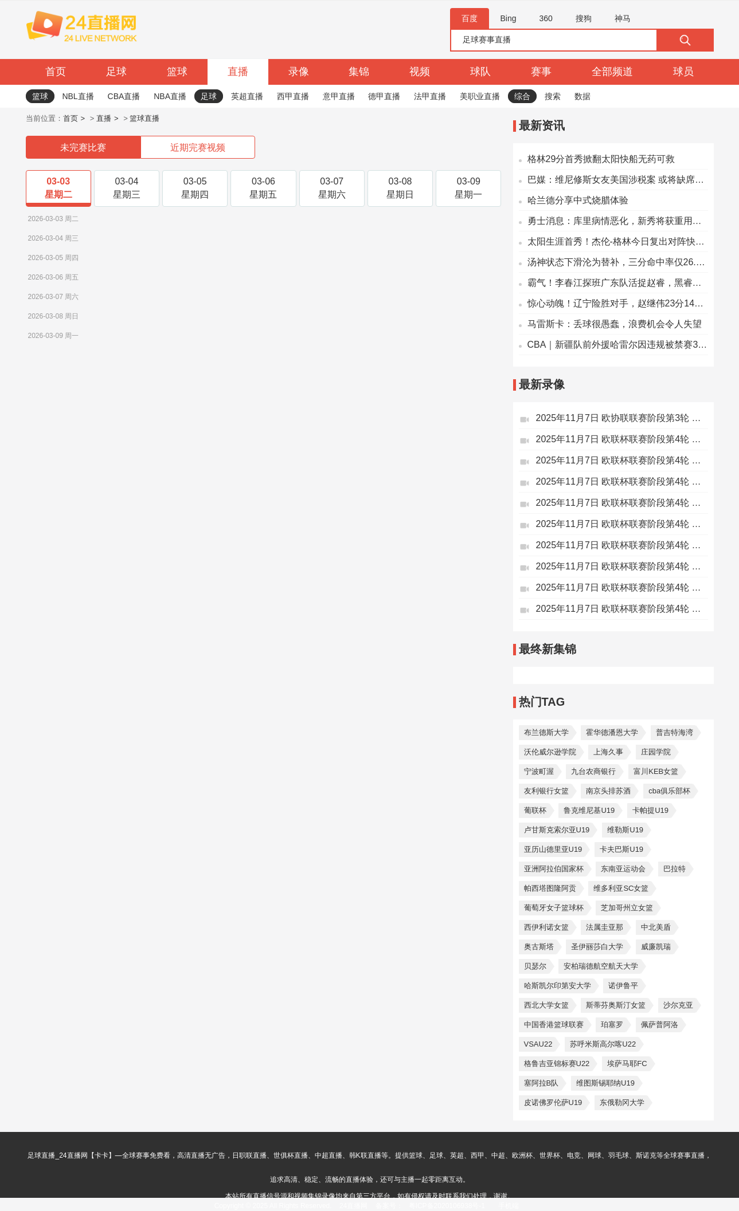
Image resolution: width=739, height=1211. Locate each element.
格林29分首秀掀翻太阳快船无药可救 (601, 159)
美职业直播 (480, 96)
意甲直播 (339, 96)
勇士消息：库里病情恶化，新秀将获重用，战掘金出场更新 (617, 221)
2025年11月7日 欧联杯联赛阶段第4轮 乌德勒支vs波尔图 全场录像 (622, 587)
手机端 (508, 1206)
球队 (480, 71)
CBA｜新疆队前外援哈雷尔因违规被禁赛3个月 (617, 344)
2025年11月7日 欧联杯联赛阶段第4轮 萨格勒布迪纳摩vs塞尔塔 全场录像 (622, 503)
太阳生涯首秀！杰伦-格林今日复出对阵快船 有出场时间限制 (617, 241)
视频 (419, 71)
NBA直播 (170, 96)
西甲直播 (293, 96)
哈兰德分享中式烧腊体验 (577, 200)
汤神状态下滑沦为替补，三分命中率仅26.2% (617, 262)
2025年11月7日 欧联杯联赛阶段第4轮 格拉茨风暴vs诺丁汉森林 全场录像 (622, 481)
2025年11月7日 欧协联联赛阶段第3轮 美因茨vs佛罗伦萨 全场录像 (622, 418)
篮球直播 (144, 118)
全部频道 (612, 71)
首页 (55, 71)
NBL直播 (77, 96)
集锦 (359, 71)
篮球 (177, 71)
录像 (298, 71)
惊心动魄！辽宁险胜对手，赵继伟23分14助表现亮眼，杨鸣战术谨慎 (617, 303)
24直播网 (353, 1206)
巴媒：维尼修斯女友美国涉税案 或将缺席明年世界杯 (617, 179)
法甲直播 (430, 96)
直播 (238, 71)
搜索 (553, 96)
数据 (582, 96)
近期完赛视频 (197, 147)
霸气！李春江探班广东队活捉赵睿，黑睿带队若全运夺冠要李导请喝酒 (617, 283)
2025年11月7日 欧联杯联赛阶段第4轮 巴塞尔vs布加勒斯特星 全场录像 (622, 524)
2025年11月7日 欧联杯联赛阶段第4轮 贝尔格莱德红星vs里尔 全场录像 (622, 439)
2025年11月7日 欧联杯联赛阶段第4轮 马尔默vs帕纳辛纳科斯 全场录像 (622, 609)
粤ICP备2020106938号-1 (447, 1206)
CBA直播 (124, 96)
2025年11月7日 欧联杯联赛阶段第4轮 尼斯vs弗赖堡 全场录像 (622, 460)
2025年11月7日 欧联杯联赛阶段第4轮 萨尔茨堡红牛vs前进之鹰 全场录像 (622, 545)
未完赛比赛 (83, 147)
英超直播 (247, 96)
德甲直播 (384, 96)
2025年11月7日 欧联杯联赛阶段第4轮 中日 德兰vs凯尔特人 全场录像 (622, 566)
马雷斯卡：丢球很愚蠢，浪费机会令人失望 (614, 324)
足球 (116, 71)
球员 (683, 71)
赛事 (541, 71)
